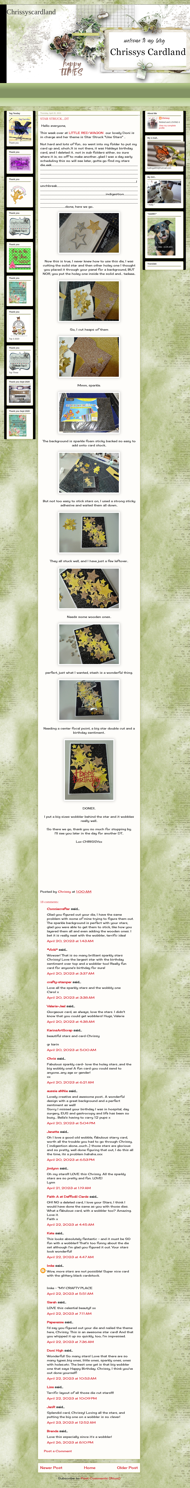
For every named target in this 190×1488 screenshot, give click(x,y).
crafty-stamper (59, 982)
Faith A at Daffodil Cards (67, 1196)
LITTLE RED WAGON (86, 133)
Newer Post (51, 1467)
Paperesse (55, 1322)
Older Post (127, 1467)
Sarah (52, 1302)
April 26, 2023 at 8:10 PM (70, 1442)
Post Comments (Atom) (100, 1478)
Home (89, 1467)
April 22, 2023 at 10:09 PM (72, 1398)
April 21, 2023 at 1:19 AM (69, 1188)
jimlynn (53, 1168)
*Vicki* (52, 949)
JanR (51, 1407)
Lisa (50, 1387)
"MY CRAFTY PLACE (75, 1288)
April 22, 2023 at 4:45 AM (70, 1224)
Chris (51, 1058)
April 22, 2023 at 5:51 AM (70, 1293)
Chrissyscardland (31, 12)
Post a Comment (58, 1451)
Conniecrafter (58, 909)
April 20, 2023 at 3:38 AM (71, 997)
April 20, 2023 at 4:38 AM (71, 1021)
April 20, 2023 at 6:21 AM (70, 1082)
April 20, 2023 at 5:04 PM (71, 1123)
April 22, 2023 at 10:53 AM (71, 1378)
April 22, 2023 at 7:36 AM (70, 1342)
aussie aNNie (57, 1091)
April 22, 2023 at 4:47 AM (70, 1257)
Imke (50, 1266)
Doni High (55, 1350)
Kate (50, 1233)
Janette (53, 1132)
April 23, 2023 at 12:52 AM (71, 1422)
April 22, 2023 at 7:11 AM (69, 1313)
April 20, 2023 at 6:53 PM (71, 1160)
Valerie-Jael (56, 1006)
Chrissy (166, 118)
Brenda (52, 1431)
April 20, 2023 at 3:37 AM (70, 973)
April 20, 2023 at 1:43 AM (70, 941)
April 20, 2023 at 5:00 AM (71, 1050)
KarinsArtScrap (59, 1030)
